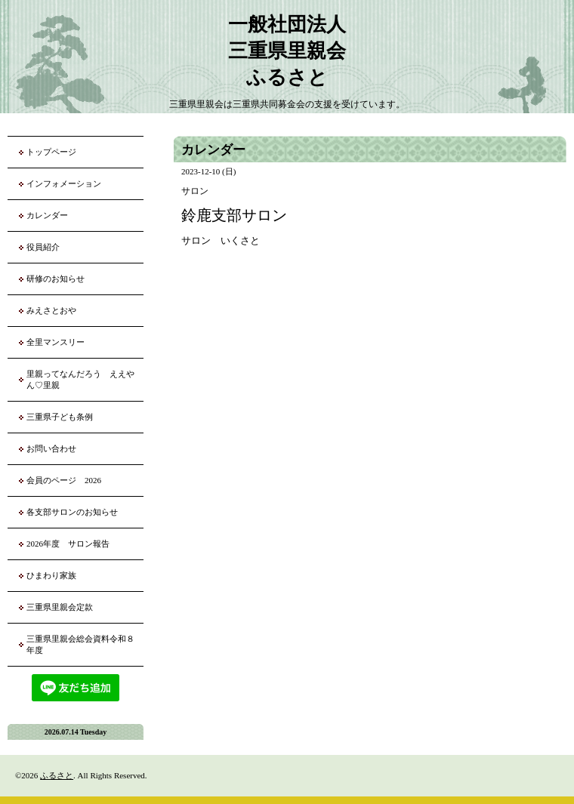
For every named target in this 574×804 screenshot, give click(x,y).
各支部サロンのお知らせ (72, 511)
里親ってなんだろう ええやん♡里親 (80, 379)
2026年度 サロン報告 (68, 543)
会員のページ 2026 (63, 480)
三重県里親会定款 (59, 606)
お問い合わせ (51, 448)
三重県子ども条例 (59, 416)
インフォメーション (63, 183)
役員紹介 (43, 246)
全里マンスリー (55, 342)
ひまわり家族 (55, 575)
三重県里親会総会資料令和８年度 (80, 644)
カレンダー (47, 215)
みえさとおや (51, 310)
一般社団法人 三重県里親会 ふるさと (287, 51)
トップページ (51, 151)
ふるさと (56, 775)
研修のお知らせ (55, 278)
